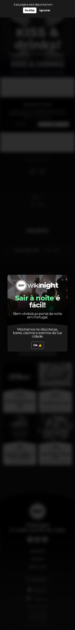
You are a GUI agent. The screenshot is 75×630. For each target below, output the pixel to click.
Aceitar (30, 10)
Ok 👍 (37, 345)
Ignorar (44, 10)
